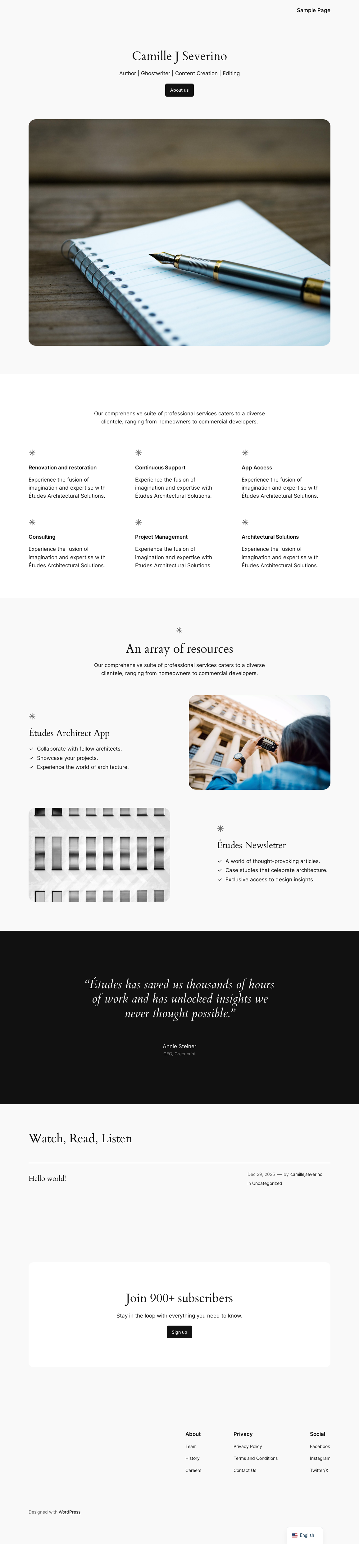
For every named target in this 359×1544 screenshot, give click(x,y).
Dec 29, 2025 (261, 1174)
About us (179, 90)
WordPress (69, 1511)
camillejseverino (306, 1174)
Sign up (179, 1332)
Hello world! (47, 1178)
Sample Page (313, 10)
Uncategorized (267, 1183)
